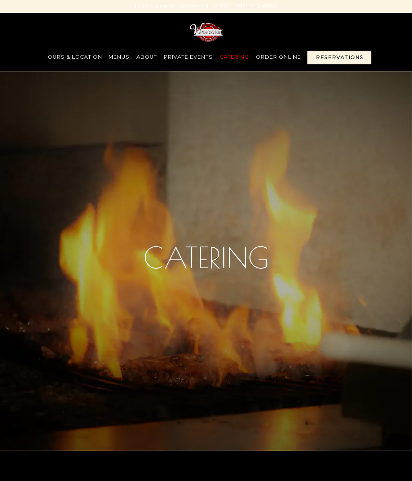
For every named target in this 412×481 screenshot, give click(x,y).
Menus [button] (119, 57)
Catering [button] (234, 57)
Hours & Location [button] (72, 57)
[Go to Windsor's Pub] (181, 6)
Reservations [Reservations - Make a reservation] (339, 57)
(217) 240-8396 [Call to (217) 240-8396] (256, 6)
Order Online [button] (278, 57)
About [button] (146, 57)
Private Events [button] (188, 57)
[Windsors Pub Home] (206, 31)
